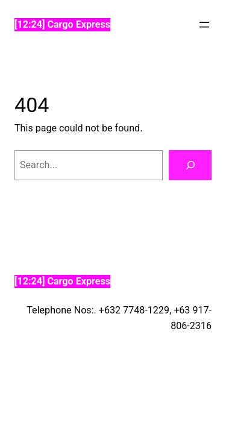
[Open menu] (204, 24)
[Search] (190, 165)
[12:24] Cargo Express (62, 24)
